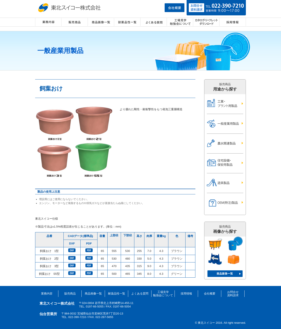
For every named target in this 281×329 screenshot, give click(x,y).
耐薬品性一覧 (127, 22)
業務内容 (48, 22)
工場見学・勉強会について (180, 22)
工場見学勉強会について (163, 293)
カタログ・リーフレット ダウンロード (206, 22)
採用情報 (233, 22)
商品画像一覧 (101, 22)
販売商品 (74, 22)
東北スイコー (70, 7)
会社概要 (209, 293)
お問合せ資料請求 (233, 293)
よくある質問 (153, 22)
